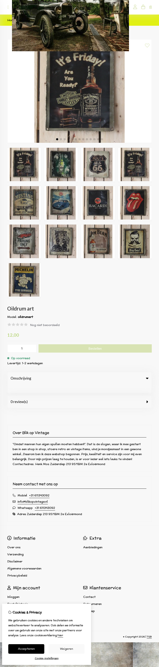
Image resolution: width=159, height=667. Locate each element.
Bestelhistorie (17, 595)
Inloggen (13, 588)
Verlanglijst (15, 602)
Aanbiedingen (92, 539)
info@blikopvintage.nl (33, 493)
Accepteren (26, 649)
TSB (149, 628)
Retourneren (92, 595)
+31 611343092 (39, 487)
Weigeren (66, 649)
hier (60, 635)
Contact (89, 588)
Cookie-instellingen (47, 658)
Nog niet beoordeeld (45, 325)
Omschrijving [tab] (79, 378)
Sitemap (89, 602)
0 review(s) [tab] (79, 393)
